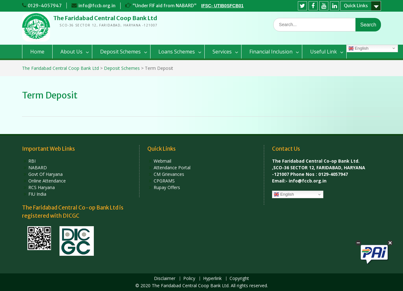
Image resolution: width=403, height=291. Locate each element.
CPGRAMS (164, 181)
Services (222, 51)
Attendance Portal (172, 168)
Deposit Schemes (120, 51)
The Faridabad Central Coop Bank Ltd (105, 18)
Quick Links (356, 5)
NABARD (37, 168)
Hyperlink (212, 279)
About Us (71, 51)
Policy (189, 279)
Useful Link (323, 51)
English (358, 48)
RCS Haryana (41, 187)
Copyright (239, 279)
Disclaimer (164, 279)
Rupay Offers (167, 187)
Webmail (162, 161)
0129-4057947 (45, 5)
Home (37, 51)
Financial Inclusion (270, 51)
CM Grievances (169, 174)
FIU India (37, 194)
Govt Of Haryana (45, 174)
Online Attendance (47, 181)
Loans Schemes (176, 51)
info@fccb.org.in (97, 5)
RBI (32, 161)
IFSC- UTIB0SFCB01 (222, 5)
